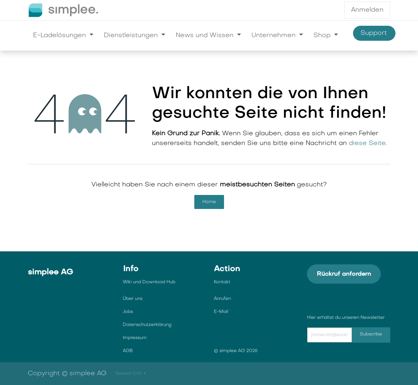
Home (209, 202)
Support (374, 33)
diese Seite (367, 143)
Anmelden (367, 10)
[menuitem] (63, 35)
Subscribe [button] (371, 334)
